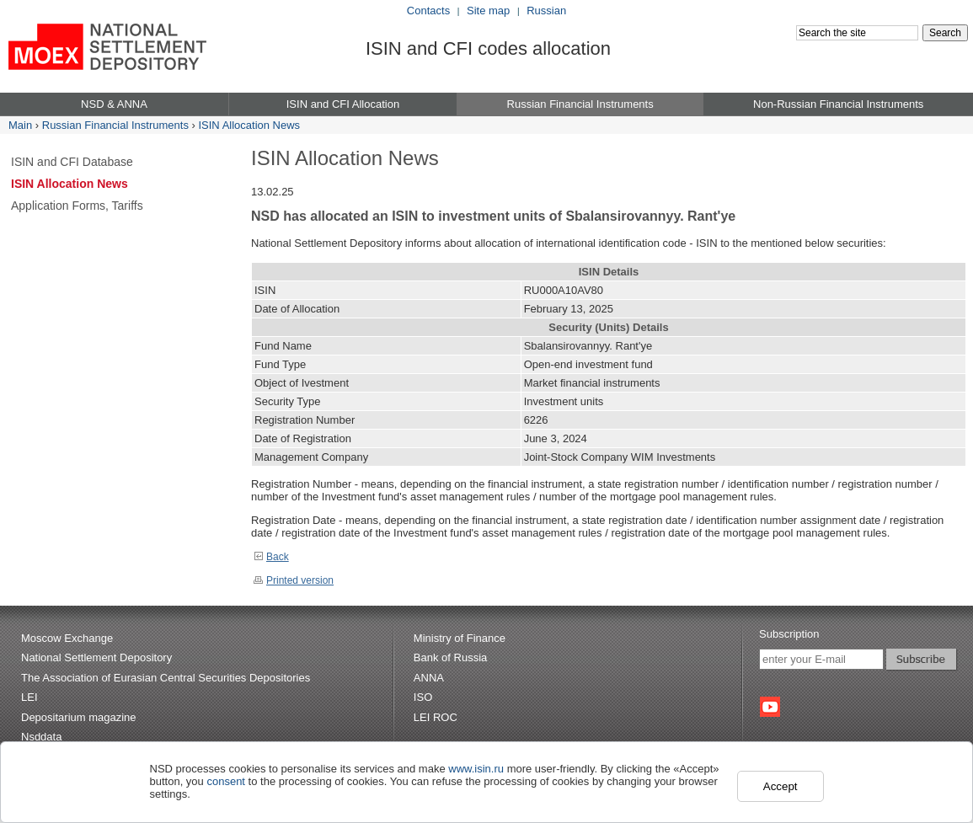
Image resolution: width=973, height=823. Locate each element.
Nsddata (41, 736)
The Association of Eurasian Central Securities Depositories (165, 677)
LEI (29, 697)
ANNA (429, 677)
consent (225, 781)
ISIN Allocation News (249, 125)
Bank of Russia (450, 657)
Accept (780, 786)
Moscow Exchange (67, 638)
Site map (488, 10)
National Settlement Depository (96, 657)
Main (20, 125)
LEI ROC (435, 717)
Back (271, 557)
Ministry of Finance (459, 638)
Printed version (294, 580)
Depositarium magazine (78, 717)
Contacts (428, 10)
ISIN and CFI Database (72, 161)
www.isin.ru (476, 768)
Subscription (789, 634)
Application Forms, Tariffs (77, 205)
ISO (423, 697)
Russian (546, 10)
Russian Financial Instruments (115, 125)
